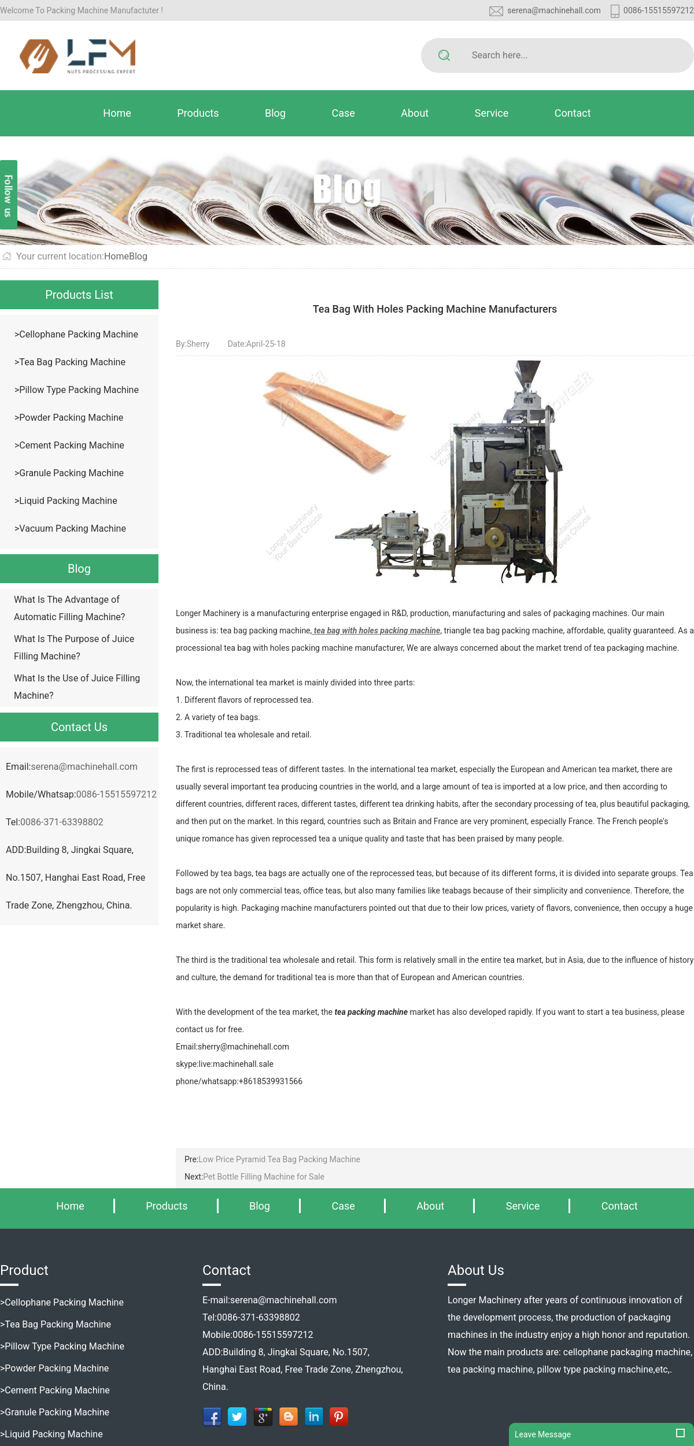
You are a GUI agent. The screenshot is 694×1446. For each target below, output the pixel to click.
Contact (573, 113)
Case (343, 113)
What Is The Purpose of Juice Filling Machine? (74, 647)
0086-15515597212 (658, 10)
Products (198, 113)
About (415, 113)
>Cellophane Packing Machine (76, 334)
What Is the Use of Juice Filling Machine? (77, 687)
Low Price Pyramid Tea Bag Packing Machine (279, 1159)
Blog (275, 113)
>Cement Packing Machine (69, 445)
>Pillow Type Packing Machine (76, 389)
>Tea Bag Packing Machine (69, 362)
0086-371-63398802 (62, 822)
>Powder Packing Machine (68, 417)
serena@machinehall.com (554, 10)
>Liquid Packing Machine (65, 500)
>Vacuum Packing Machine (70, 528)
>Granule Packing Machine (69, 473)
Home (117, 113)
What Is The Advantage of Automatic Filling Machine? (69, 608)
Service (492, 113)
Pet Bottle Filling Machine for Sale (263, 1176)
